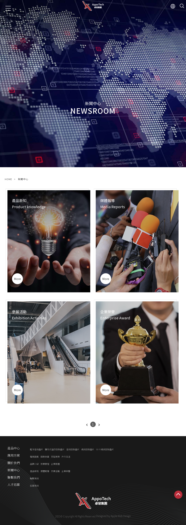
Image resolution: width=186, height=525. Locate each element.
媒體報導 (45, 471)
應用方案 (13, 455)
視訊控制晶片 (87, 449)
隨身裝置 (45, 456)
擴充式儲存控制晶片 (54, 449)
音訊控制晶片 (72, 449)
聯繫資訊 (34, 478)
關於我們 (13, 462)
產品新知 (34, 471)
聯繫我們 (13, 477)
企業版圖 (55, 463)
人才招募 (13, 484)
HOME (8, 179)
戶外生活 (66, 456)
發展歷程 (45, 463)
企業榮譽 (66, 471)
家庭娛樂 (55, 456)
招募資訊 (34, 485)
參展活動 (55, 471)
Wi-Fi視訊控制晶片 (105, 449)
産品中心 (13, 448)
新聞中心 (23, 179)
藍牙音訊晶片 (36, 449)
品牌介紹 (34, 463)
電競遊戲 (34, 456)
